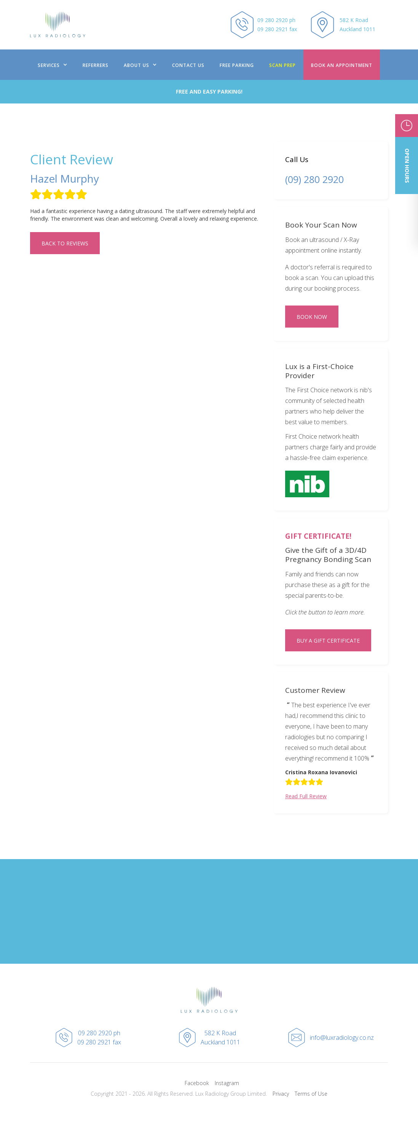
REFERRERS (95, 65)
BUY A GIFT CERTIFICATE (328, 640)
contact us (188, 65)
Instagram (227, 1083)
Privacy (281, 1093)
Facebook (197, 1083)
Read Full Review (306, 796)
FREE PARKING (237, 65)
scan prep (282, 65)
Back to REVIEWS (64, 243)
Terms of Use (311, 1093)
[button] (52, 64)
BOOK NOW (312, 316)
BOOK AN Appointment (341, 65)
